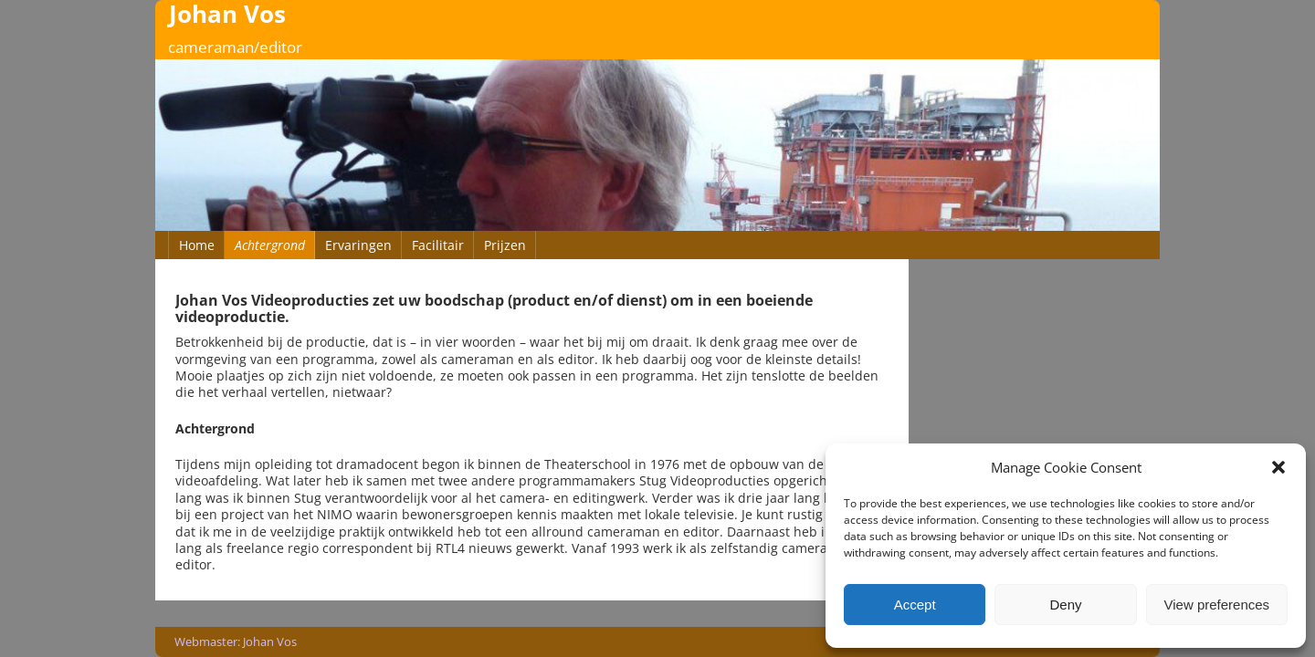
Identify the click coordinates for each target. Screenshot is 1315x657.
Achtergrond (270, 245)
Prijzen (505, 245)
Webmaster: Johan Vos (235, 641)
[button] (1278, 467)
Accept (915, 604)
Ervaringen (358, 245)
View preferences (1217, 604)
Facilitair (438, 245)
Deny (1065, 604)
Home (197, 245)
